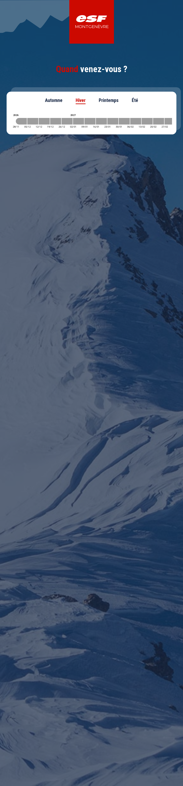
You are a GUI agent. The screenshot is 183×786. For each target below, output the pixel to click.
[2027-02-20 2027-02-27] (158, 121)
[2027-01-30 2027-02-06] (124, 121)
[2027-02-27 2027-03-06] (170, 121)
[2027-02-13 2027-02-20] (147, 121)
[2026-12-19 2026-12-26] (55, 121)
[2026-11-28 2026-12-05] (21, 121)
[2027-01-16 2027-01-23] (101, 121)
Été (135, 100)
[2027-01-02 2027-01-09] (78, 121)
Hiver (81, 100)
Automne (53, 100)
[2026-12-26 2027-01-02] (67, 121)
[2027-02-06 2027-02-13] (135, 121)
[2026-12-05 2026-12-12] (32, 121)
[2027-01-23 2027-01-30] (112, 121)
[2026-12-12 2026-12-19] (44, 121)
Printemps (109, 100)
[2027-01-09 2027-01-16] (89, 121)
